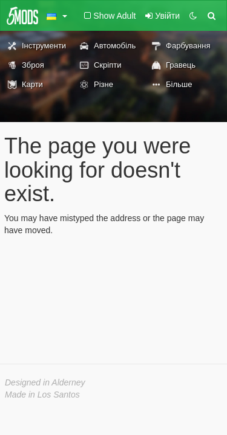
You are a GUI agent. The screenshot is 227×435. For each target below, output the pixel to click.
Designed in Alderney (45, 382)
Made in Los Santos (42, 394)
